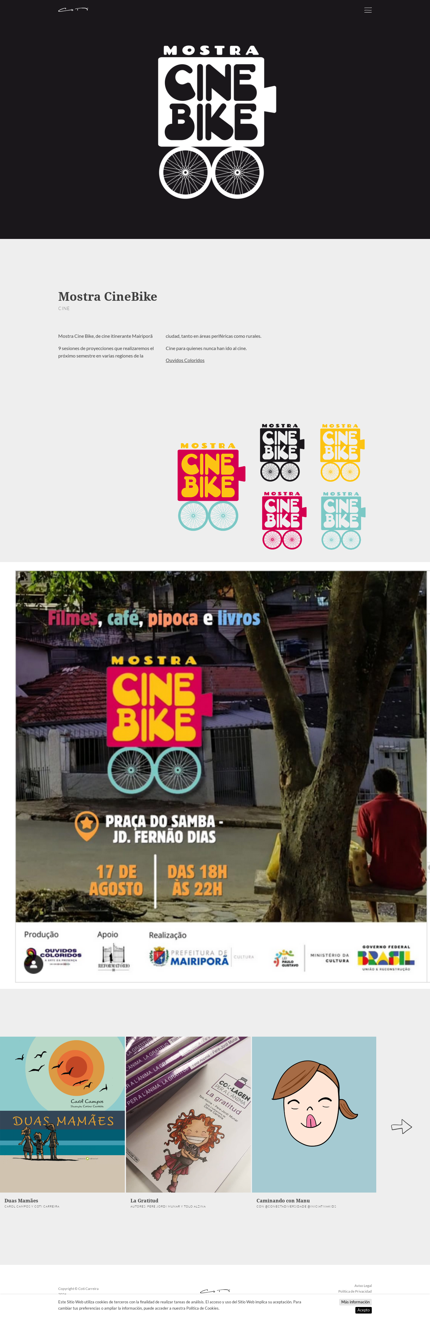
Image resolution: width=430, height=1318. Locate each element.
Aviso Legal (363, 1285)
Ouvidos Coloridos (185, 360)
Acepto (363, 1310)
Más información (355, 1301)
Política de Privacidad (355, 1291)
